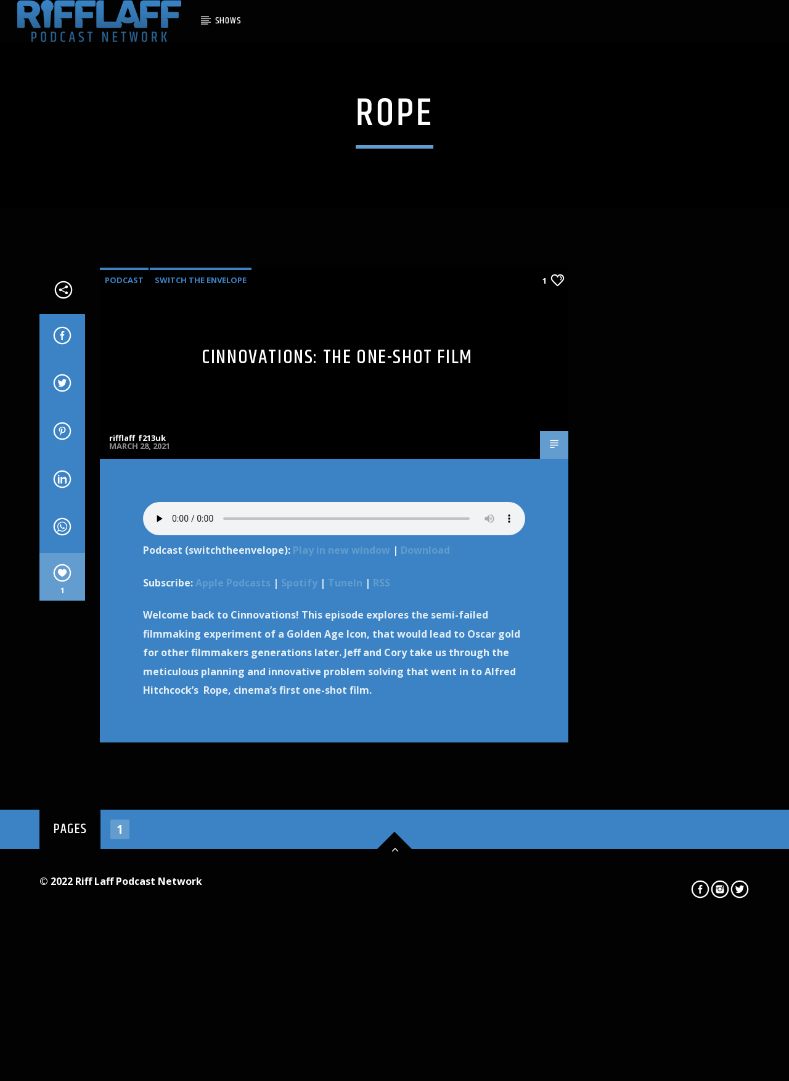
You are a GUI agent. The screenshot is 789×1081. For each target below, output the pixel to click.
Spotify (299, 848)
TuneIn (345, 848)
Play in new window (341, 815)
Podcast (124, 545)
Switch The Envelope (201, 545)
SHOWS (228, 20)
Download (425, 815)
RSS (381, 848)
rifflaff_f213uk (137, 703)
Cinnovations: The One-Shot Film (337, 622)
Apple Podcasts (233, 848)
